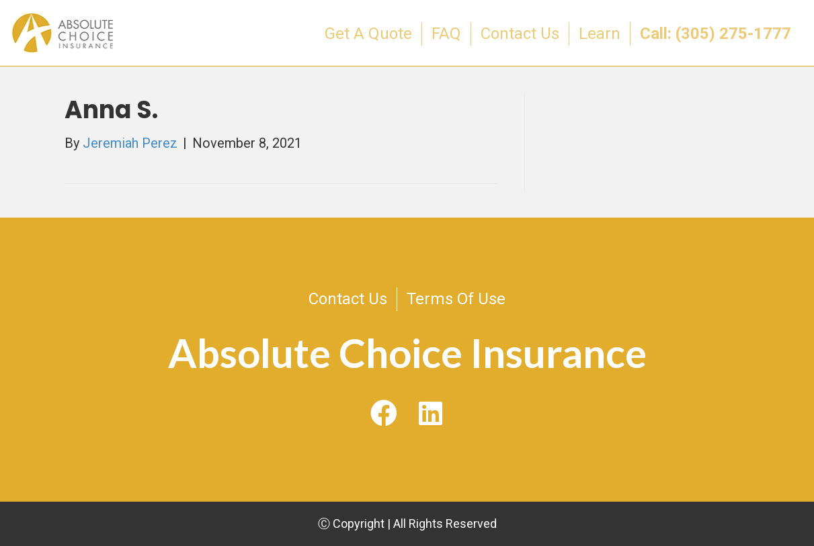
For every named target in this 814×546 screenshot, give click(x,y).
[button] (384, 414)
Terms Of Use (456, 298)
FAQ (446, 33)
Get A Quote (368, 33)
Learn (599, 33)
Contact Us (520, 33)
